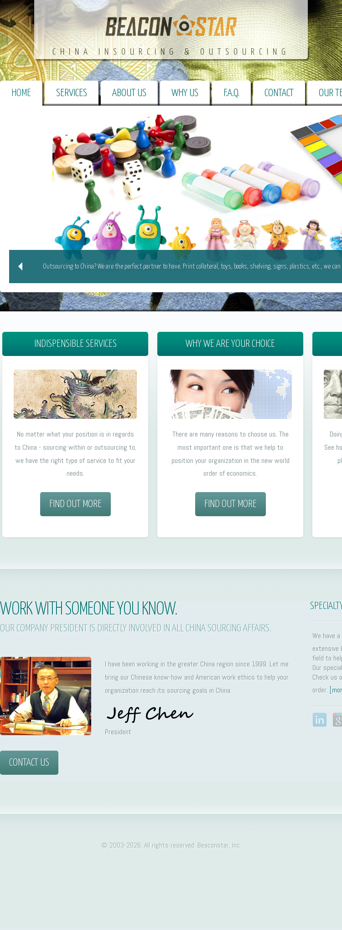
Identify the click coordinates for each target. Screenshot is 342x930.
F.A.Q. (231, 93)
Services (71, 93)
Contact (279, 93)
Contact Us (29, 762)
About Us (129, 93)
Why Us (184, 93)
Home (21, 93)
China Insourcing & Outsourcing (171, 52)
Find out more (75, 504)
